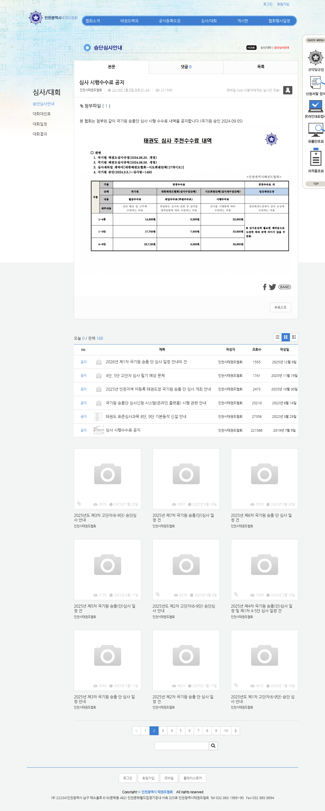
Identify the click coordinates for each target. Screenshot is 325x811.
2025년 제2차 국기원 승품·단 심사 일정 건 (183, 699)
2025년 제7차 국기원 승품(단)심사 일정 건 (183, 517)
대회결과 (40, 134)
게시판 (242, 21)
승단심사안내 (43, 104)
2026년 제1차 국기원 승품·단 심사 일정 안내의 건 (146, 361)
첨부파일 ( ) (95, 105)
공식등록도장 (169, 21)
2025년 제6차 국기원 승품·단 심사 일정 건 (261, 517)
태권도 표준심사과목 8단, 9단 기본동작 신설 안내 (146, 416)
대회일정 (40, 124)
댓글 (186, 66)
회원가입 (283, 4)
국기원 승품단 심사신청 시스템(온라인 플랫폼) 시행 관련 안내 (156, 403)
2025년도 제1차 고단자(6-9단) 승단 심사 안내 (263, 699)
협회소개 (93, 21)
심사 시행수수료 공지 (123, 430)
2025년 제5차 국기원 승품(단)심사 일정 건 (104, 608)
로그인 (267, 4)
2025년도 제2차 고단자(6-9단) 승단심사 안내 (184, 608)
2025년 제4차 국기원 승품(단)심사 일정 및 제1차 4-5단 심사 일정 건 (261, 608)
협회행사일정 (279, 21)
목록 (260, 66)
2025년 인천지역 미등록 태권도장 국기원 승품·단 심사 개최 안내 (158, 389)
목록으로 (280, 307)
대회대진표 (42, 114)
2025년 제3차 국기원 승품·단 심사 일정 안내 (104, 699)
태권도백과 (129, 21)
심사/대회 (209, 21)
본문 (111, 66)
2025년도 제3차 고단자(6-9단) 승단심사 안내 (105, 517)
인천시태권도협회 (91, 90)
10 (226, 730)
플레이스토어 (193, 778)
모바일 (169, 778)
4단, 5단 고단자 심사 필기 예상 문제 (135, 375)
